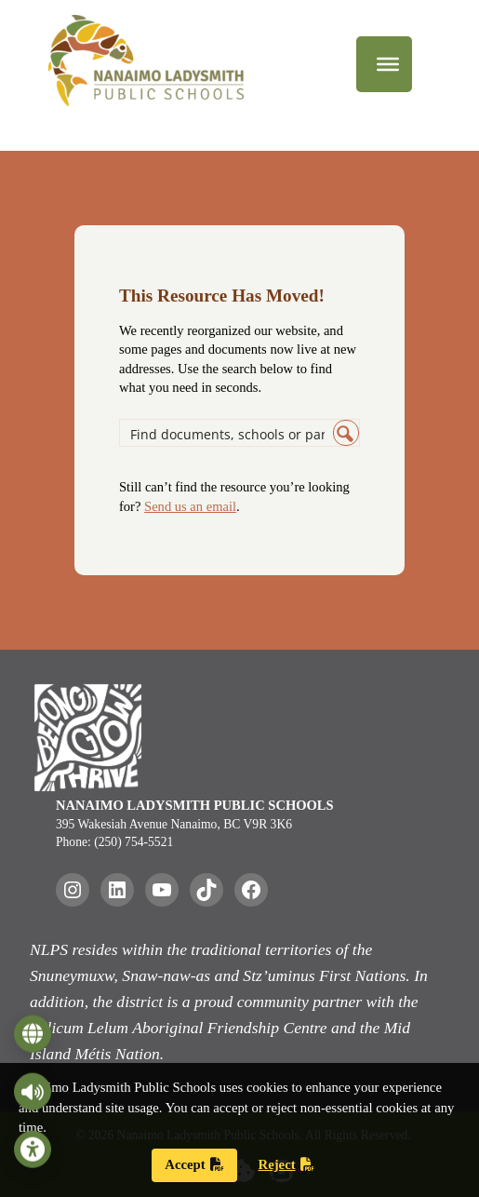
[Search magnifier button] (346, 433)
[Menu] (388, 64)
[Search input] (227, 433)
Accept (194, 1164)
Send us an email (190, 506)
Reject (286, 1164)
